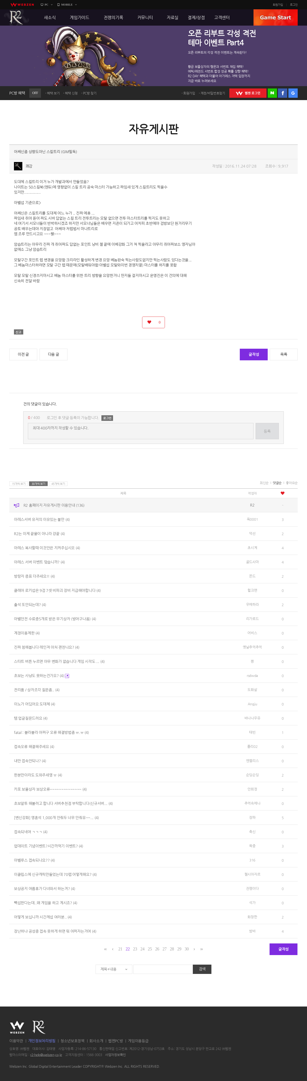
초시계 (252, 548)
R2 (16, 17)
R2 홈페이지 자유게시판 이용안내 (53, 505)
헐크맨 (252, 590)
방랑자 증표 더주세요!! (34, 576)
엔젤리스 (252, 761)
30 (187, 949)
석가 (252, 903)
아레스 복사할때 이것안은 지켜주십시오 (47, 548)
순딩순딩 (252, 775)
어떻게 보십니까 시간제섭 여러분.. (43, 917)
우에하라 (252, 604)
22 (128, 949)
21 (120, 949)
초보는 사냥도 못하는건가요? (41, 675)
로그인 (294, 4)
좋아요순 (292, 483)
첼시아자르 (252, 874)
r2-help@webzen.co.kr (46, 1055)
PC (46, 4)
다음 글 (53, 354)
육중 (252, 846)
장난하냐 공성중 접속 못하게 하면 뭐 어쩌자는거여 (55, 931)
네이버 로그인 (272, 93)
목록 (283, 354)
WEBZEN (17, 1027)
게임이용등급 (138, 1041)
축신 (252, 832)
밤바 (252, 931)
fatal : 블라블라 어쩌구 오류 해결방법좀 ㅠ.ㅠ (51, 732)
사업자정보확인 (115, 1055)
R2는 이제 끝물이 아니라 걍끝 (39, 533)
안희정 (252, 789)
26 (157, 949)
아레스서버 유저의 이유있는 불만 (42, 519)
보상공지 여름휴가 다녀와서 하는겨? (44, 888)
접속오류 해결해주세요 (34, 746)
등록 (267, 431)
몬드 (252, 576)
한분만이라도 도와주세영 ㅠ (38, 775)
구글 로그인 (293, 93)
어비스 (252, 633)
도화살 (252, 690)
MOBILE (67, 4)
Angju (252, 704)
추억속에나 (252, 803)
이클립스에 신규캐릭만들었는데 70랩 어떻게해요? (55, 874)
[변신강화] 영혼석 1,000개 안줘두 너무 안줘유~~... (56, 817)
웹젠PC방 (115, 1041)
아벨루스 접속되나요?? (34, 860)
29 (179, 949)
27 (165, 949)
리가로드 (252, 619)
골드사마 (252, 562)
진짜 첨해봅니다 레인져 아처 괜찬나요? (46, 647)
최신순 (264, 483)
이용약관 (16, 1041)
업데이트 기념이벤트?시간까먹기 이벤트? (48, 846)
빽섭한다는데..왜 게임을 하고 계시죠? (45, 903)
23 (135, 949)
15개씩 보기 (19, 483)
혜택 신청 (71, 93)
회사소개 (96, 1041)
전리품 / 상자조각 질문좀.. (37, 690)
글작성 (254, 354)
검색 (202, 969)
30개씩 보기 (38, 483)
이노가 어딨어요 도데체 (34, 704)
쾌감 (29, 166)
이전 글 (23, 354)
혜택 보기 (53, 93)
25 (150, 949)
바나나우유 (252, 718)
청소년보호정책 (72, 1041)
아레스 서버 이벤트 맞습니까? (39, 562)
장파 (252, 817)
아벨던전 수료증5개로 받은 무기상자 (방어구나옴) (55, 619)
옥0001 (252, 519)
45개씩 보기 (58, 483)
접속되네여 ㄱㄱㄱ (30, 832)
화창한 (252, 917)
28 (172, 949)
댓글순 (277, 483)
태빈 (252, 732)
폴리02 (252, 746)
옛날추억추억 (252, 647)
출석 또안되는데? (30, 604)
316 (252, 860)
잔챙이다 (252, 888)
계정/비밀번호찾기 (212, 93)
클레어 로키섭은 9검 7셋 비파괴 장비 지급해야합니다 (57, 590)
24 (142, 949)
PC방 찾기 (90, 93)
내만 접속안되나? (30, 761)
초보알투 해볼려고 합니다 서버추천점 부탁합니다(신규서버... (63, 803)
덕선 (252, 533)
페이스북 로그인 (282, 93)
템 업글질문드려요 (30, 718)
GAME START (276, 17)
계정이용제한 (27, 633)
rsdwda (252, 675)
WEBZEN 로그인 (248, 93)
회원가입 (278, 4)
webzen (22, 4)
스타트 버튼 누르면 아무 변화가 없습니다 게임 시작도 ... (59, 661)
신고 (18, 331)
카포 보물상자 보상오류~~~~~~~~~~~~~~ (50, 789)
